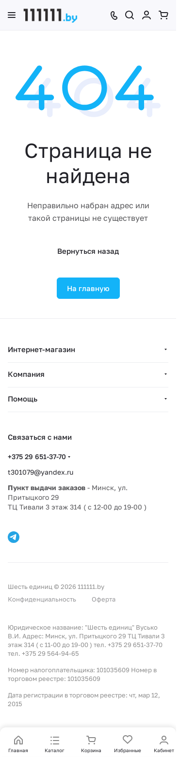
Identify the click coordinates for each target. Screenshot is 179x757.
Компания (26, 374)
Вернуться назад (88, 251)
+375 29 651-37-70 (37, 456)
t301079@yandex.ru (40, 472)
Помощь (22, 398)
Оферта (103, 599)
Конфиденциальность (42, 599)
